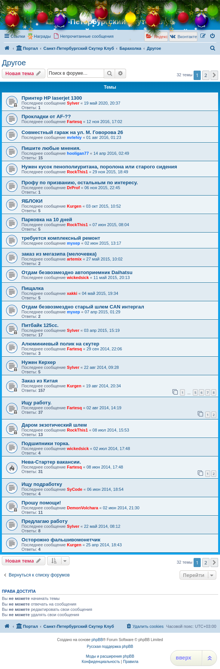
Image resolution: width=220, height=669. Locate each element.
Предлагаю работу (45, 521)
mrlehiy (74, 137)
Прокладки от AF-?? (46, 116)
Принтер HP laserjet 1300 (52, 98)
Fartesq (74, 121)
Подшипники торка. (45, 443)
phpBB (97, 640)
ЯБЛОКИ (32, 201)
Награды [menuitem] (42, 36)
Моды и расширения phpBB (110, 656)
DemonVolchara (82, 508)
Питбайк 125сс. (40, 325)
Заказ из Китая (40, 381)
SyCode (74, 489)
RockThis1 (77, 172)
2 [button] (206, 75)
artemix (74, 259)
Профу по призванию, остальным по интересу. (80, 182)
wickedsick (78, 277)
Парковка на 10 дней (47, 219)
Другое (14, 63)
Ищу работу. (37, 402)
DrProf (73, 187)
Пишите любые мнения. (51, 148)
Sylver (73, 103)
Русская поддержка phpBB (110, 646)
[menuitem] (83, 36)
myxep (73, 243)
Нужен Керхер (39, 362)
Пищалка (33, 288)
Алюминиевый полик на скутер (60, 344)
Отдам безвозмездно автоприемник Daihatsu (77, 272)
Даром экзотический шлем (54, 425)
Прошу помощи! (41, 503)
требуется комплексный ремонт (61, 238)
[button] (214, 75)
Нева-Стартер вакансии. (51, 462)
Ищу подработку (42, 484)
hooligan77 (78, 153)
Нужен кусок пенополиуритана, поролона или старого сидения (99, 167)
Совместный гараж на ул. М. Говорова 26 (72, 132)
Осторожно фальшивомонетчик (61, 540)
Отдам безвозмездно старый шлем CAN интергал (83, 307)
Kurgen (74, 206)
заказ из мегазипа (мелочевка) (59, 254)
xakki (72, 293)
